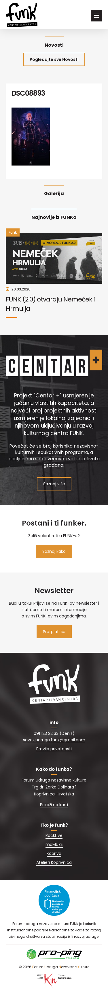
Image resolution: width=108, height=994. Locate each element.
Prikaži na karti (54, 805)
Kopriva (54, 853)
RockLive (54, 835)
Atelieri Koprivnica (54, 862)
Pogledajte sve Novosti (54, 59)
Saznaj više (54, 484)
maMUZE (54, 844)
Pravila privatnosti (54, 749)
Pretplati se (54, 632)
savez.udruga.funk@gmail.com (54, 740)
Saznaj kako (54, 551)
